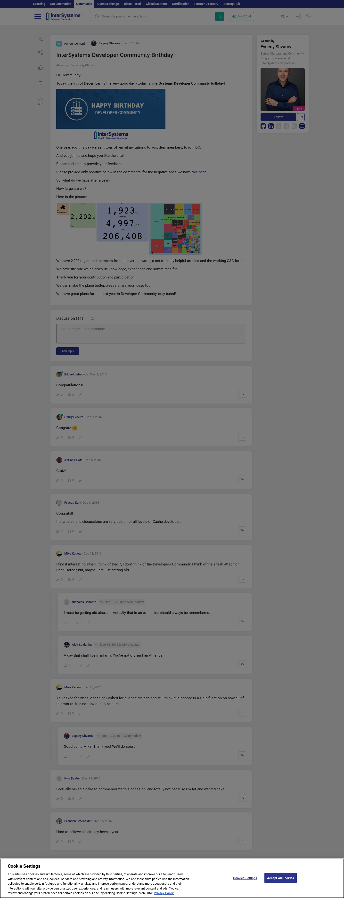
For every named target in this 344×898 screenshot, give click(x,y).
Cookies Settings (245, 881)
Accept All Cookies (280, 881)
